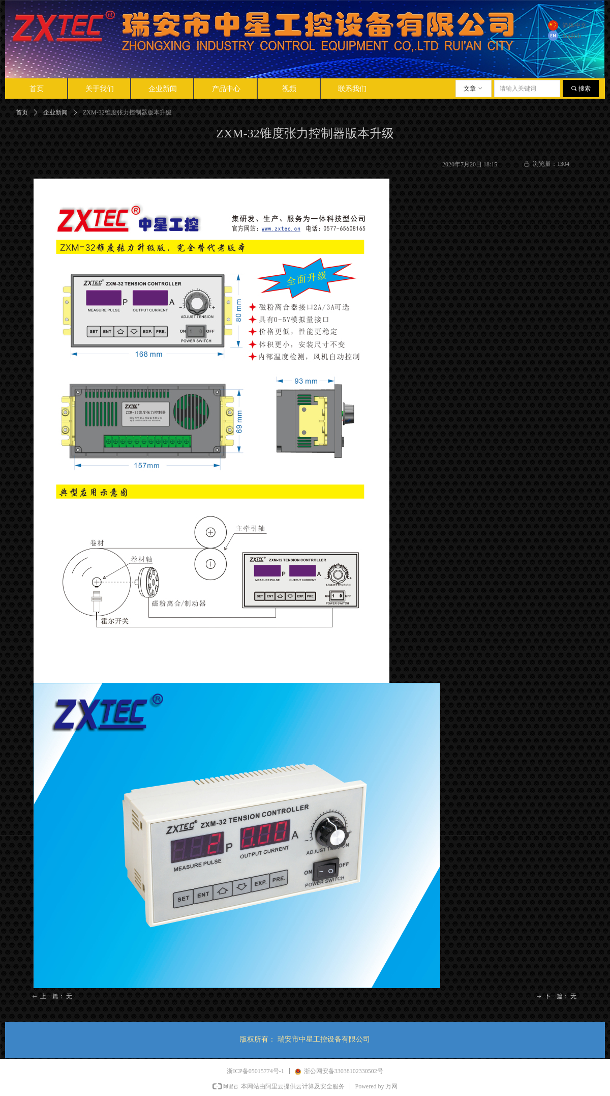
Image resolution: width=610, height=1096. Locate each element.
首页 (22, 112)
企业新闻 (55, 112)
